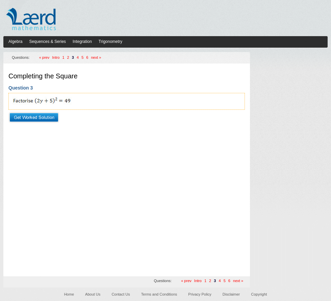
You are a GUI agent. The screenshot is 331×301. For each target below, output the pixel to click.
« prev (44, 57)
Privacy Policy (199, 294)
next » (96, 57)
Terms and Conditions (159, 294)
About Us (92, 294)
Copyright (259, 294)
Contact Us (120, 294)
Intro (55, 57)
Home (69, 294)
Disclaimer (231, 294)
